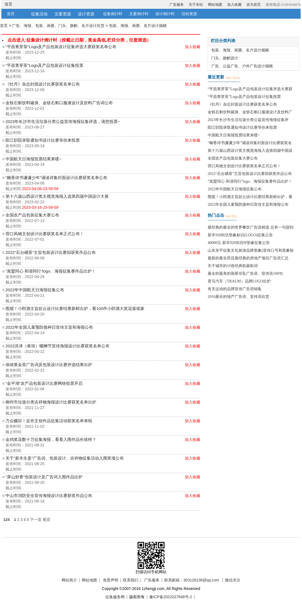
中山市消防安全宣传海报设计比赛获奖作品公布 (49, 495)
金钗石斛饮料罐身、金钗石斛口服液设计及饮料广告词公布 (59, 102)
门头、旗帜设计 (224, 58)
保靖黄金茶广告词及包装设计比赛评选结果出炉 (49, 364)
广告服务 (176, 4)
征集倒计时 (112, 14)
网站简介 (69, 580)
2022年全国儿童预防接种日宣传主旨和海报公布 (49, 327)
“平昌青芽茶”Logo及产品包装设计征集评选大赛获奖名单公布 (61, 46)
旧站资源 (189, 14)
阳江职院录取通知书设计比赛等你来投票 (43, 140)
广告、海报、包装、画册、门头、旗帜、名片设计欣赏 (58, 25)
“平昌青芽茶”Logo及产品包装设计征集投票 (44, 65)
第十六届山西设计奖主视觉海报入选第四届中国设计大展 (57, 196)
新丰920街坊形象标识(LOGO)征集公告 (240, 235)
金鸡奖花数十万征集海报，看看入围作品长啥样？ (51, 439)
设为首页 (253, 4)
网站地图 (215, 4)
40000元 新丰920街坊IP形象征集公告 (239, 243)
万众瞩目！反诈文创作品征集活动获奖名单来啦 (49, 420)
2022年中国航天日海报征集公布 (35, 289)
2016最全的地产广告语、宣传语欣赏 (238, 297)
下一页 (36, 519)
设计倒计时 (165, 14)
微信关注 (232, 580)
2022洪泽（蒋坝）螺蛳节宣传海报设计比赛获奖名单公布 (57, 346)
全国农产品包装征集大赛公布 (32, 215)
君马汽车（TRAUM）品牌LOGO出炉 (239, 281)
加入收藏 (234, 4)
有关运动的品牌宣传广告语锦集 (235, 289)
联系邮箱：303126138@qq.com (191, 580)
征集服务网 (115, 597)
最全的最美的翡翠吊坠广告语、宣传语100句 (245, 273)
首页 (8, 4)
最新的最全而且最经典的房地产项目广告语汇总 (248, 258)
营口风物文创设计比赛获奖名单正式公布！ (45, 233)
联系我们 (130, 580)
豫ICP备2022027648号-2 (170, 597)
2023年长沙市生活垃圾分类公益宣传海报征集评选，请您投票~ (63, 121)
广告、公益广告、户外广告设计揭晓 (242, 66)
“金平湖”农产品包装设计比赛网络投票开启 (44, 383)
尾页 (46, 519)
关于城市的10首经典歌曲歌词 (233, 266)
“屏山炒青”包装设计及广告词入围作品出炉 (44, 476)
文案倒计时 (139, 14)
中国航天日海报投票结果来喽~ (34, 159)
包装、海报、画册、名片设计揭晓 (138, 25)
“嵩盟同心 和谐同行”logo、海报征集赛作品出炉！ (51, 271)
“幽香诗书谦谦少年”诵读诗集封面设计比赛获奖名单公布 (56, 177)
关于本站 (196, 4)
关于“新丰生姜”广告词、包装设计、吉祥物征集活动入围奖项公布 (65, 458)
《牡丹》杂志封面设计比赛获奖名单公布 (43, 84)
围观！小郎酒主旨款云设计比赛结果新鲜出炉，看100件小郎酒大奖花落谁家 (75, 308)
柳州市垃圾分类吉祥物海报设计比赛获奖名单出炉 (51, 402)
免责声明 (110, 580)
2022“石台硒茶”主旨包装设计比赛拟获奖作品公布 (51, 252)
